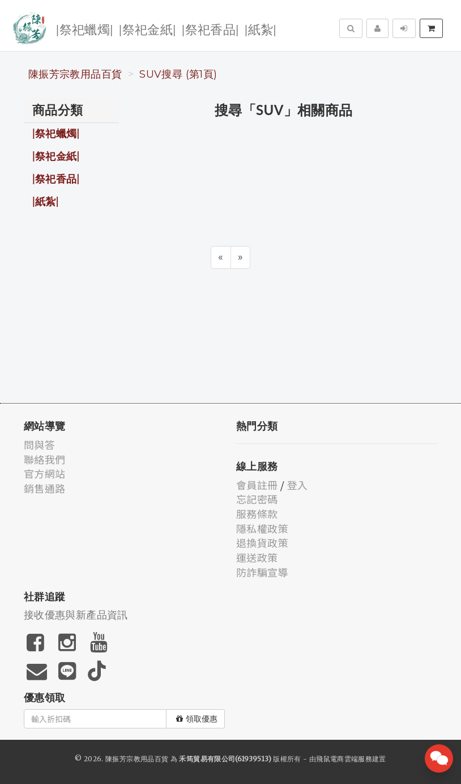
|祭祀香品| (210, 28)
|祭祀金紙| (147, 28)
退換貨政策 (262, 542)
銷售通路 (44, 488)
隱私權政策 (262, 528)
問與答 (39, 444)
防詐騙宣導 (262, 572)
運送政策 (257, 557)
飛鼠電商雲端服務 (344, 759)
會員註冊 (257, 484)
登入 (297, 484)
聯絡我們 (44, 459)
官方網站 (44, 473)
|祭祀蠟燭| (84, 28)
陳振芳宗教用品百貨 (75, 74)
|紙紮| (260, 28)
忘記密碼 (257, 498)
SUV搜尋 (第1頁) (178, 74)
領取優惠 (196, 719)
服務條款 (257, 513)
